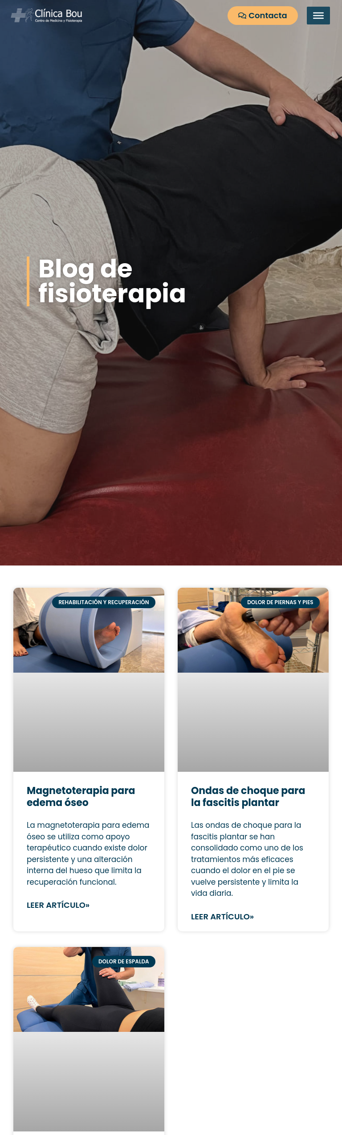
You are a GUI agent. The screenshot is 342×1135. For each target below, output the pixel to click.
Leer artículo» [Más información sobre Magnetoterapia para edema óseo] (58, 904)
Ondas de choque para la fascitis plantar (248, 796)
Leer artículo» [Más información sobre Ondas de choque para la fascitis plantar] (222, 916)
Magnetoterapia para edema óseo (81, 796)
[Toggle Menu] (318, 15)
